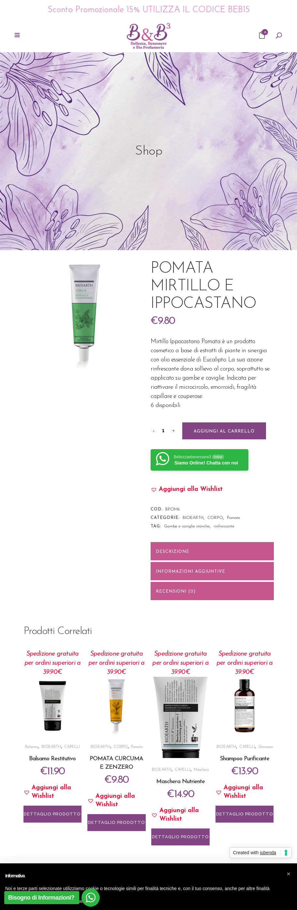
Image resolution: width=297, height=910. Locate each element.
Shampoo (265, 747)
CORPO (215, 518)
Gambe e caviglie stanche (187, 526)
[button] (187, 489)
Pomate (233, 518)
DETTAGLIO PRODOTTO (52, 813)
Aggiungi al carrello (224, 431)
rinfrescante (224, 526)
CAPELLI (72, 747)
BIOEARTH (193, 518)
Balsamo (31, 747)
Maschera (201, 770)
